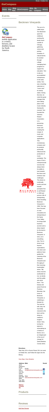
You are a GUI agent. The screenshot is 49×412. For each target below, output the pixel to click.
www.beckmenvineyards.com (33, 377)
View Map (21, 359)
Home (38, 1)
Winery (45, 9)
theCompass (7, 37)
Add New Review (24, 408)
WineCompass (22, 9)
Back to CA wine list (21, 386)
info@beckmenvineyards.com (34, 370)
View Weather (30, 359)
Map (9, 9)
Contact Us (44, 1)
